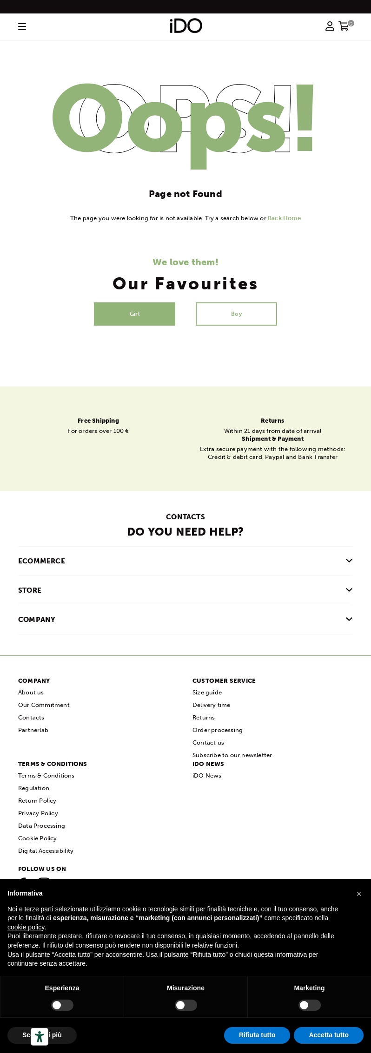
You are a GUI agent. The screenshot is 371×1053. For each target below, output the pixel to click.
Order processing (217, 729)
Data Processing (41, 825)
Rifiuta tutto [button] (257, 1035)
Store (29, 590)
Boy (236, 314)
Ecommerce (41, 561)
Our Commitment (44, 704)
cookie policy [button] (25, 927)
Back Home (284, 218)
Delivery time (211, 704)
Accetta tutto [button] (329, 1035)
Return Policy (37, 800)
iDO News (207, 775)
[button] (358, 893)
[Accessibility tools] (39, 1037)
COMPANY (36, 619)
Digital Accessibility (45, 850)
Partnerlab (33, 729)
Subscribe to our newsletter (232, 755)
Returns (203, 717)
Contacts (31, 717)
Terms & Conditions (46, 775)
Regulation (33, 788)
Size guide (207, 692)
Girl (134, 314)
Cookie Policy (37, 838)
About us (31, 692)
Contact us (208, 742)
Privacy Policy (38, 813)
